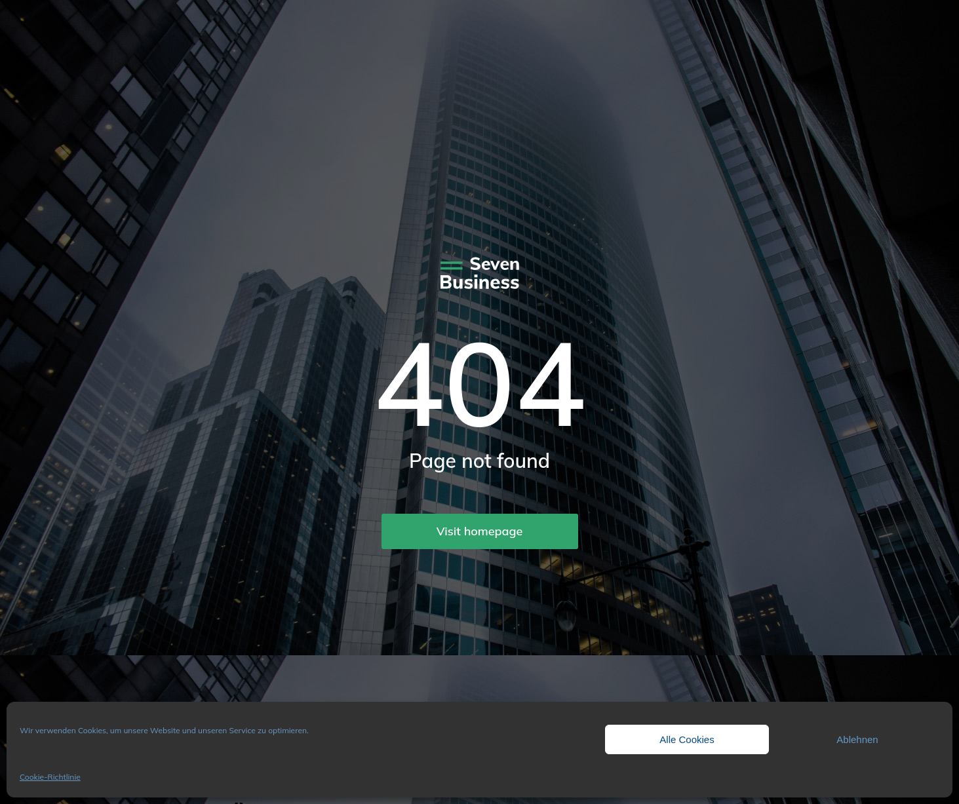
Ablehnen (857, 739)
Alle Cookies (686, 739)
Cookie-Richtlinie (50, 777)
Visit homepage (480, 531)
